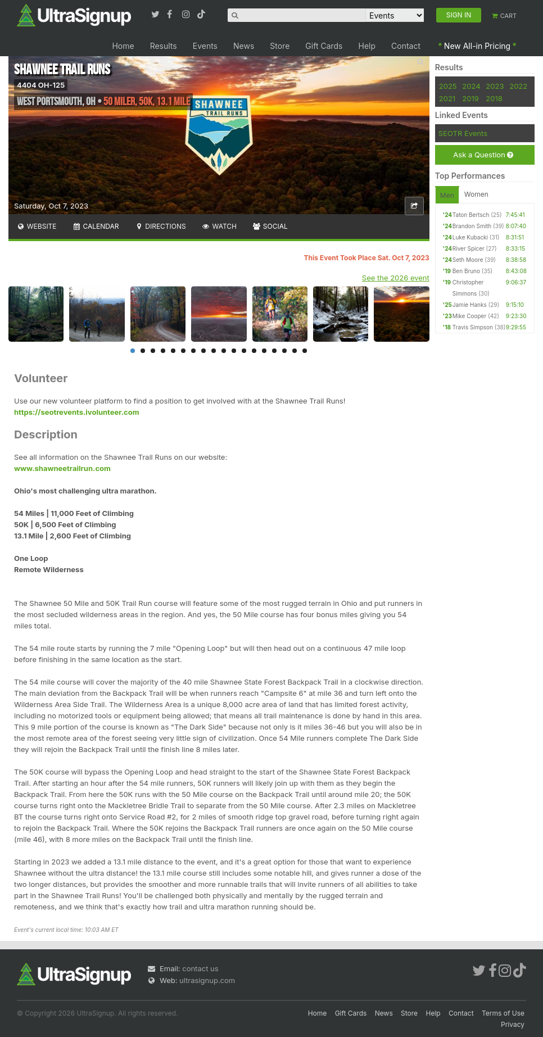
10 (223, 350)
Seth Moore (467, 259)
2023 (495, 85)
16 (284, 350)
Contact (405, 46)
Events (205, 46)
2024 (471, 85)
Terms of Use (503, 1013)
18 (304, 350)
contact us (200, 968)
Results (163, 46)
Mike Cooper (469, 316)
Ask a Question (483, 155)
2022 (518, 85)
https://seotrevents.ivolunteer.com (76, 411)
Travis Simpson (472, 327)
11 (234, 350)
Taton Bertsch (471, 214)
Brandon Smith (471, 226)
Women (476, 194)
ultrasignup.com (207, 980)
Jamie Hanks (469, 304)
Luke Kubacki (470, 237)
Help (367, 46)
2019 (470, 98)
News (243, 46)
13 (254, 350)
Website (36, 226)
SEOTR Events (462, 133)
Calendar (96, 226)
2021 (447, 98)
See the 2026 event (395, 277)
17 (294, 350)
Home (123, 46)
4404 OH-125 (41, 84)
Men (447, 195)
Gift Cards (323, 46)
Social (270, 226)
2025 (448, 85)
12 (244, 350)
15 (274, 350)
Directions (159, 226)
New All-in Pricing (477, 46)
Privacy (512, 1024)
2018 (494, 98)
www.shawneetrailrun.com (62, 468)
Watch (219, 226)
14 (264, 350)
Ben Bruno (466, 271)
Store (279, 46)
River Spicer (468, 248)
